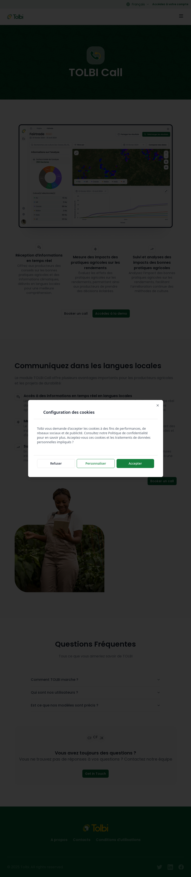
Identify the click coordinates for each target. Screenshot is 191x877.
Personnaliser (95, 463)
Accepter (135, 463)
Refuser (56, 463)
